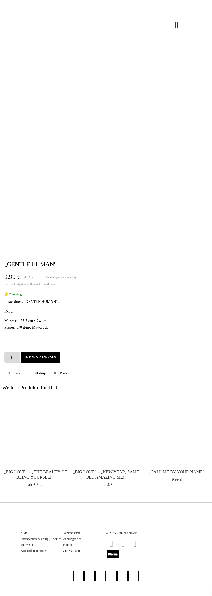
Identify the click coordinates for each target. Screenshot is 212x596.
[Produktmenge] (12, 357)
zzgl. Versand (47, 277)
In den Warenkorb (40, 357)
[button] (14, 373)
